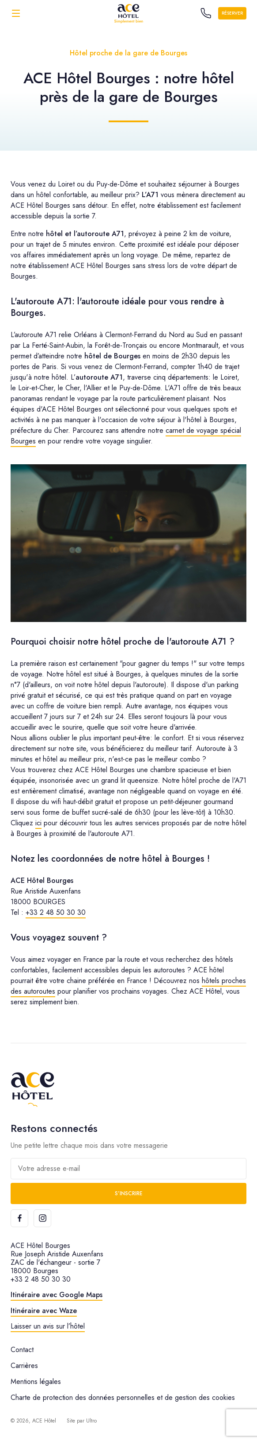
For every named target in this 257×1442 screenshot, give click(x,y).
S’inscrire (129, 1193)
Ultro (91, 1421)
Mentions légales (36, 1381)
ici (38, 823)
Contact (22, 1350)
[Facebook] (19, 1218)
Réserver (232, 13)
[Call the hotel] (205, 13)
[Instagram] (42, 1218)
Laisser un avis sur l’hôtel (48, 1326)
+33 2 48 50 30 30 (56, 912)
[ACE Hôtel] (128, 13)
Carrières (24, 1365)
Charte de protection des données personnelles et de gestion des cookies (123, 1397)
